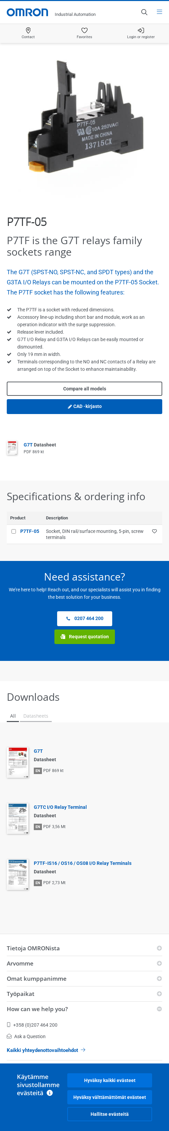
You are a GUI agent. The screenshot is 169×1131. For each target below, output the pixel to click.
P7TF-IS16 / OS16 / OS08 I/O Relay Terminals (82, 863)
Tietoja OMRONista (33, 948)
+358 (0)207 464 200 (32, 1025)
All (13, 716)
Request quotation (85, 637)
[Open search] (144, 12)
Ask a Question (26, 1036)
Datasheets (35, 716)
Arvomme (20, 963)
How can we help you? (37, 1009)
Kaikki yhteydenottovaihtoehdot (46, 1050)
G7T (40, 444)
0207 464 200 (84, 618)
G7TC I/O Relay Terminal (60, 807)
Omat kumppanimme (37, 978)
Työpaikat (20, 994)
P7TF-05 (29, 531)
